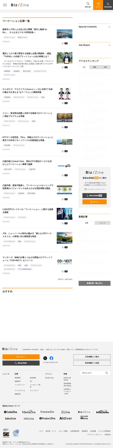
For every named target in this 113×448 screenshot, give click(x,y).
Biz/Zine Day (49, 378)
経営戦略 (33, 378)
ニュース (102, 223)
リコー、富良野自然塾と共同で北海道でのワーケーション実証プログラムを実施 (27, 114)
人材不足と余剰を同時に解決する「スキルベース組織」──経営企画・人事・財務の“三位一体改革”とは (96, 139)
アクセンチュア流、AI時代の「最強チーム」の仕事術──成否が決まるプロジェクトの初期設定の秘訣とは (96, 148)
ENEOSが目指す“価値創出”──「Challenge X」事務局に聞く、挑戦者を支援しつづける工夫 (96, 75)
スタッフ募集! (63, 431)
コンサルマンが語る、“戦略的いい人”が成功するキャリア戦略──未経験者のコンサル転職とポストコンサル (96, 84)
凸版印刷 (32, 169)
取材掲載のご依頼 (92, 363)
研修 (33, 121)
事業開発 (7, 71)
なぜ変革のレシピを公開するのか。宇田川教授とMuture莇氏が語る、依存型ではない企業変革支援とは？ (96, 93)
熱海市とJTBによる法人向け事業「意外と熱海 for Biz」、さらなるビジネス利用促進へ (24, 30)
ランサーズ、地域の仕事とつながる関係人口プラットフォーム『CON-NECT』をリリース (27, 258)
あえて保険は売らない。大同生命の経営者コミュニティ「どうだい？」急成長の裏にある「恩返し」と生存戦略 (94, 274)
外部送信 (108, 434)
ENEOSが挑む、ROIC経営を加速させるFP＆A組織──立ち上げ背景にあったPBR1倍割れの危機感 (96, 121)
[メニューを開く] (5, 5)
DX (31, 381)
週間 (94, 67)
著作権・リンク (51, 431)
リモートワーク (19, 97)
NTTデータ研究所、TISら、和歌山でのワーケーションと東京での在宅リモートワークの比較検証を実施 (27, 138)
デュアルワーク (9, 269)
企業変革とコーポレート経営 (67, 391)
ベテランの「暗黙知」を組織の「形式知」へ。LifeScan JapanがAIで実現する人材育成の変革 (96, 112)
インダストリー (20, 385)
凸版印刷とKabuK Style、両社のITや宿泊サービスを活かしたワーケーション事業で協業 (27, 162)
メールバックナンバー (94, 189)
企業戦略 (7, 97)
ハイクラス (22, 217)
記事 (86, 223)
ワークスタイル (9, 241)
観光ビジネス (22, 37)
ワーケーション (9, 37)
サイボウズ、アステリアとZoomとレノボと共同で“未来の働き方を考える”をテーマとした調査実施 (27, 90)
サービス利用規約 (105, 431)
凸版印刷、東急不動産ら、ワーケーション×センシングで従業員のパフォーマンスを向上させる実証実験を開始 (27, 186)
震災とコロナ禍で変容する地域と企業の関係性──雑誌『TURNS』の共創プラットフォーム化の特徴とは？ (26, 55)
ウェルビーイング (40, 71)
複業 (19, 265)
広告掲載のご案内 (92, 357)
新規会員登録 (94, 195)
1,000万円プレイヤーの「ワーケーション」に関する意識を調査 (27, 210)
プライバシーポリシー (94, 434)
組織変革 (18, 381)
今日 (84, 67)
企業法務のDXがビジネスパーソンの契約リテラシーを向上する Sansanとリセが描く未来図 (96, 102)
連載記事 (18, 394)
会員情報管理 (74, 431)
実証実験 (7, 145)
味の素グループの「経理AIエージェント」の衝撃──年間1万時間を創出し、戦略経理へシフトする (94, 262)
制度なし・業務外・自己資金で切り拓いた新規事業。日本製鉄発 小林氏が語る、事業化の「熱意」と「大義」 (96, 130)
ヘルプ (41, 431)
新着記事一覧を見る (94, 283)
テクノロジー (34, 390)
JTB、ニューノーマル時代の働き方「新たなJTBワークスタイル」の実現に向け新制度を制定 (27, 234)
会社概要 (93, 431)
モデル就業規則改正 (25, 269)
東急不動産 (31, 193)
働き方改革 (27, 71)
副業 (19, 241)
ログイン (94, 202)
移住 (42, 97)
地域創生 (17, 71)
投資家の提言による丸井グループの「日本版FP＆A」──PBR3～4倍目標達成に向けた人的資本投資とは (96, 158)
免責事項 (85, 431)
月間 (105, 67)
